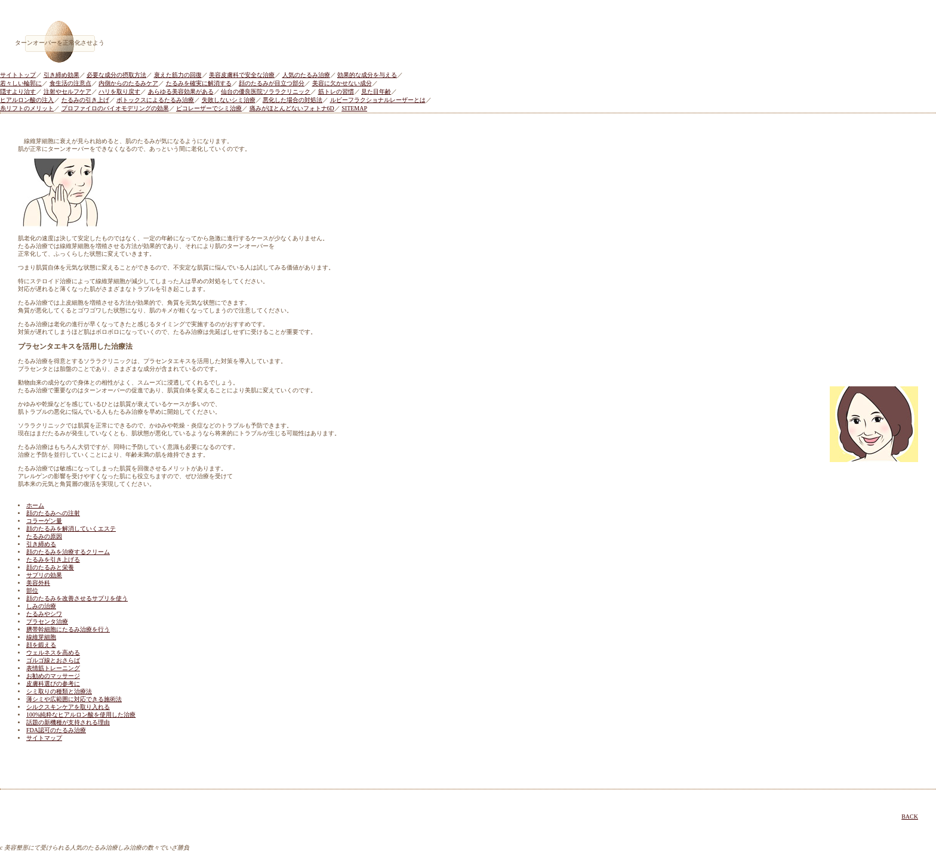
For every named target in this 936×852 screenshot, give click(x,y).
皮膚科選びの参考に (53, 683)
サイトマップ (44, 738)
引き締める (41, 544)
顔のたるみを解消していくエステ (71, 528)
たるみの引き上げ (85, 100)
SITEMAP (354, 108)
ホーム (35, 505)
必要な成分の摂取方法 (116, 75)
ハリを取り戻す (119, 91)
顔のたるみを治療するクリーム (68, 552)
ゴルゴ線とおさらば (53, 660)
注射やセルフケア (67, 91)
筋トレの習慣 (336, 91)
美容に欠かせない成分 (342, 83)
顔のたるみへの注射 (53, 513)
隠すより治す (18, 91)
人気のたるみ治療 (306, 75)
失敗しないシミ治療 (228, 100)
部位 (32, 590)
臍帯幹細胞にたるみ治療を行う (68, 629)
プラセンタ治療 (47, 621)
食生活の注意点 (70, 83)
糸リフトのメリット (27, 108)
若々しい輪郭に (21, 83)
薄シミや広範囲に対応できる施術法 (74, 699)
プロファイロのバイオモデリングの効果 (115, 108)
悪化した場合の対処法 (292, 100)
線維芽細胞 (41, 637)
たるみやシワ (44, 614)
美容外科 (38, 583)
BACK (909, 816)
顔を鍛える (41, 645)
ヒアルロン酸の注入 (27, 100)
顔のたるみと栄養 (50, 567)
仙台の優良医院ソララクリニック (265, 91)
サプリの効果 (44, 575)
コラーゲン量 (44, 521)
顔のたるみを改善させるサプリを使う (77, 598)
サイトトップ (18, 75)
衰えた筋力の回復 (178, 75)
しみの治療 (41, 606)
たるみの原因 (44, 536)
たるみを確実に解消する (199, 83)
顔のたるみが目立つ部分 (271, 83)
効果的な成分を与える (367, 75)
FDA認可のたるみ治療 (56, 730)
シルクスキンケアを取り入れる (68, 707)
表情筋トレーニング (53, 668)
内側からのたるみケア (128, 83)
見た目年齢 (376, 91)
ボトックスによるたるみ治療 (155, 100)
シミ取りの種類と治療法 (59, 691)
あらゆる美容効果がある (181, 91)
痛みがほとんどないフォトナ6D (292, 108)
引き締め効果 (61, 75)
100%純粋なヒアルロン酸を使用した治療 (81, 714)
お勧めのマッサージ (53, 676)
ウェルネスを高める (53, 652)
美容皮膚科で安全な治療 (242, 75)
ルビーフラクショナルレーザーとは (378, 100)
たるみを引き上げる (53, 559)
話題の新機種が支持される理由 (68, 722)
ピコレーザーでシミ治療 (209, 108)
